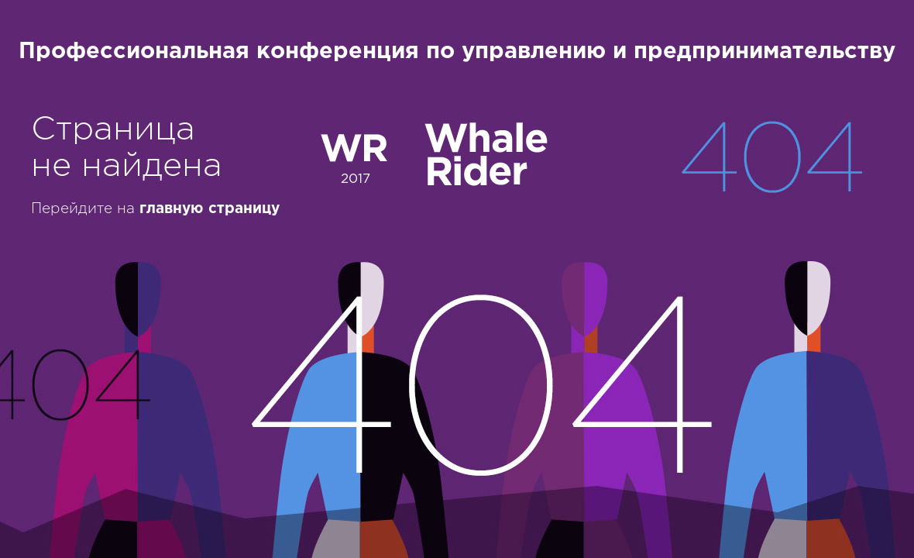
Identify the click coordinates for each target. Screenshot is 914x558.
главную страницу (209, 208)
